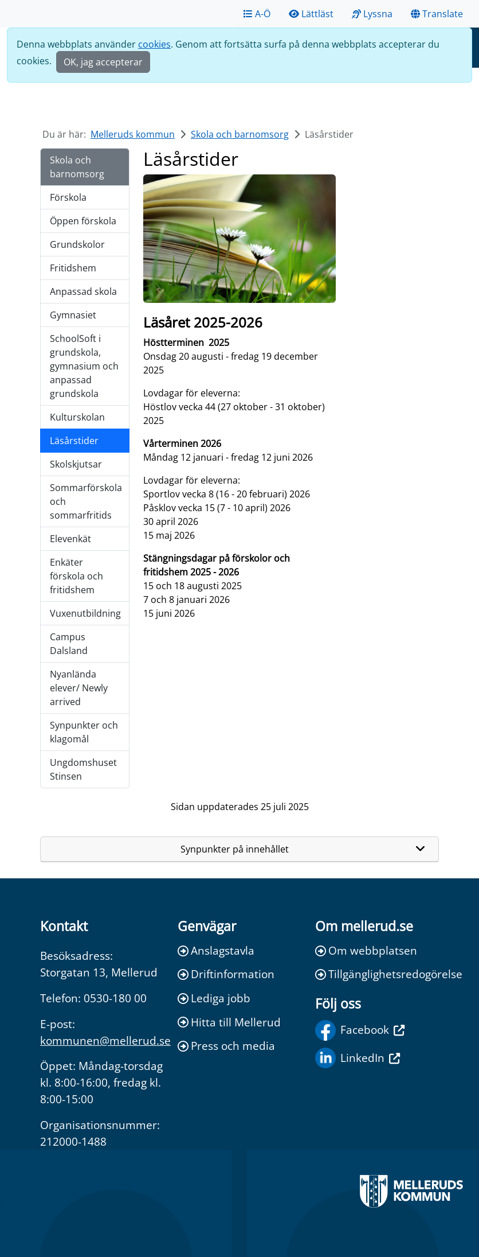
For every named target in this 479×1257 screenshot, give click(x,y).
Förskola (68, 197)
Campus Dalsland (69, 644)
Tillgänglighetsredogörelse (377, 974)
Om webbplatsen (366, 950)
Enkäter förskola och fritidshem (76, 576)
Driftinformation (226, 974)
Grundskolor (77, 244)
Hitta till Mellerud (229, 1022)
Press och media (226, 1045)
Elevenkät (70, 538)
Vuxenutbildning (85, 613)
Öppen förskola (83, 221)
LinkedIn (357, 1058)
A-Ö (257, 13)
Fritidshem (73, 268)
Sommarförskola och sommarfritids (86, 501)
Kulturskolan (77, 417)
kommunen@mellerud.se (105, 1040)
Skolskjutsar (76, 464)
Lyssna (372, 13)
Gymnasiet (73, 315)
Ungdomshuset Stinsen (83, 769)
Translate (437, 13)
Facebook (360, 1030)
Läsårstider (74, 440)
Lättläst (311, 13)
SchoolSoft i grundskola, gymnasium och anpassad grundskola (84, 366)
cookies (154, 44)
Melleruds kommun (133, 134)
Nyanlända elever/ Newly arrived (79, 688)
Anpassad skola (83, 291)
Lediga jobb (214, 998)
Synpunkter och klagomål (84, 732)
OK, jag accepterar (103, 62)
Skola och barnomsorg (240, 134)
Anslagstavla (216, 950)
